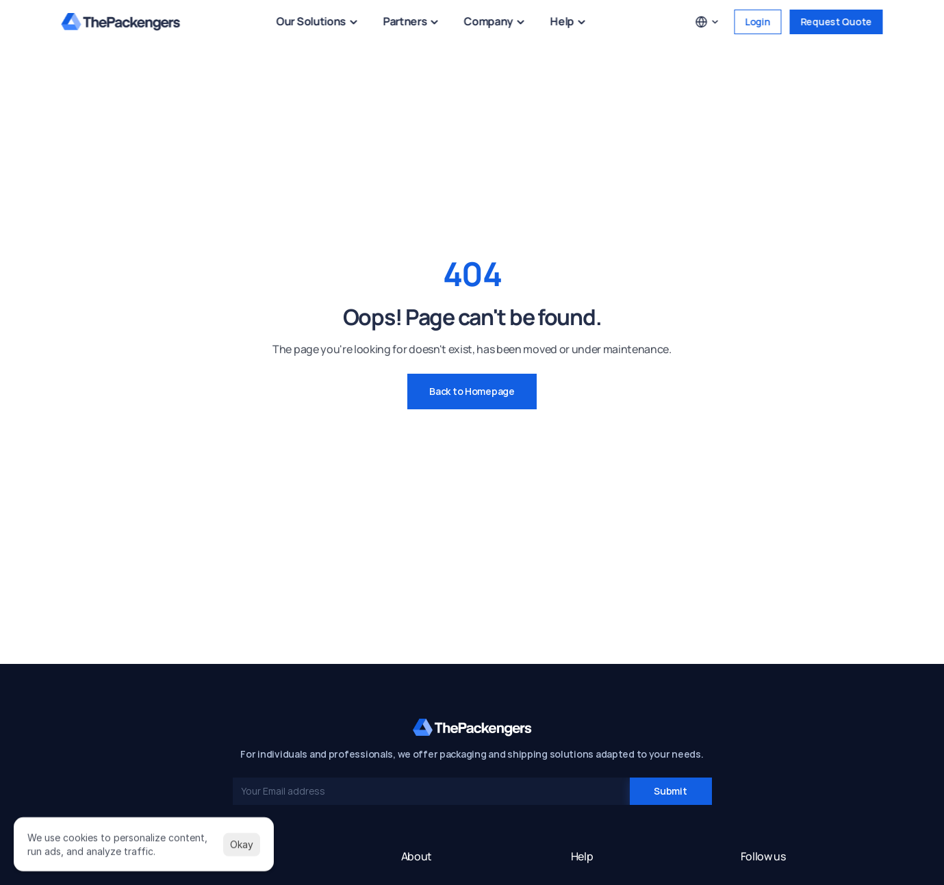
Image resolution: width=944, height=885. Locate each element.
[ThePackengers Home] (121, 21)
